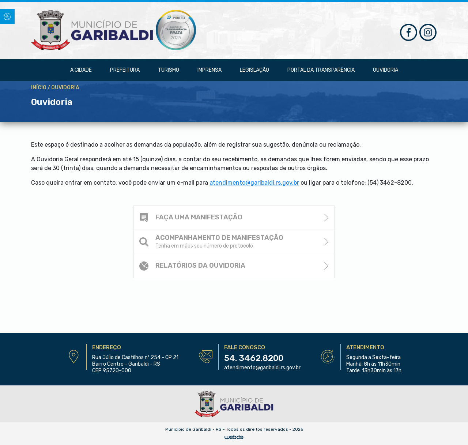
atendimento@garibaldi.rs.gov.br (262, 368)
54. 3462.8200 (253, 358)
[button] (7, 16)
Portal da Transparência (321, 70)
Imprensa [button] (209, 70)
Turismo (168, 70)
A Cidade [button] (81, 70)
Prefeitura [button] (125, 70)
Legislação (254, 70)
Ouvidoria (385, 70)
